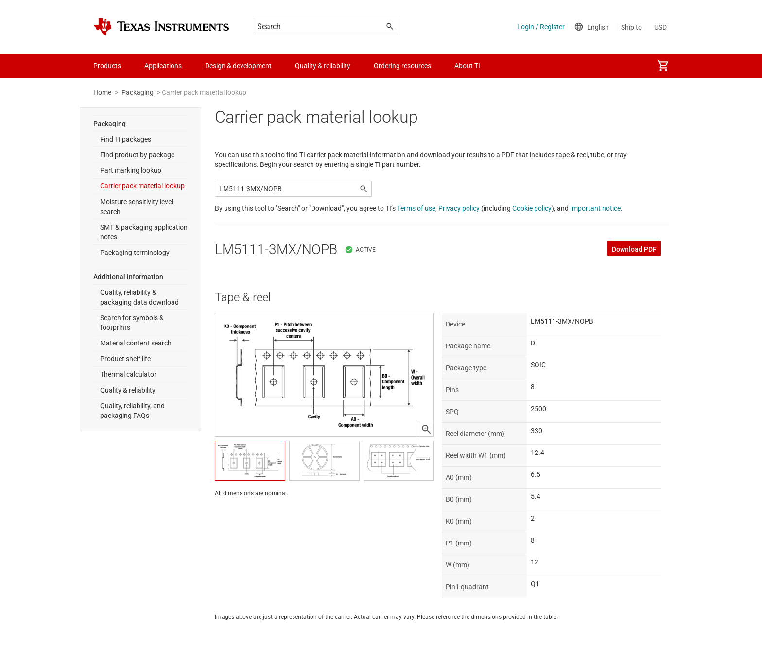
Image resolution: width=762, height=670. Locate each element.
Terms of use (416, 208)
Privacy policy (459, 208)
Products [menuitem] (107, 66)
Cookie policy (532, 208)
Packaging (137, 92)
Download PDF (634, 249)
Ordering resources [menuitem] (402, 66)
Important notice (595, 208)
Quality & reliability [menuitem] (322, 66)
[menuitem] (662, 66)
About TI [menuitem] (467, 66)
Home (102, 92)
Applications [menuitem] (163, 66)
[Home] (161, 27)
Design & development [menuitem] (238, 66)
